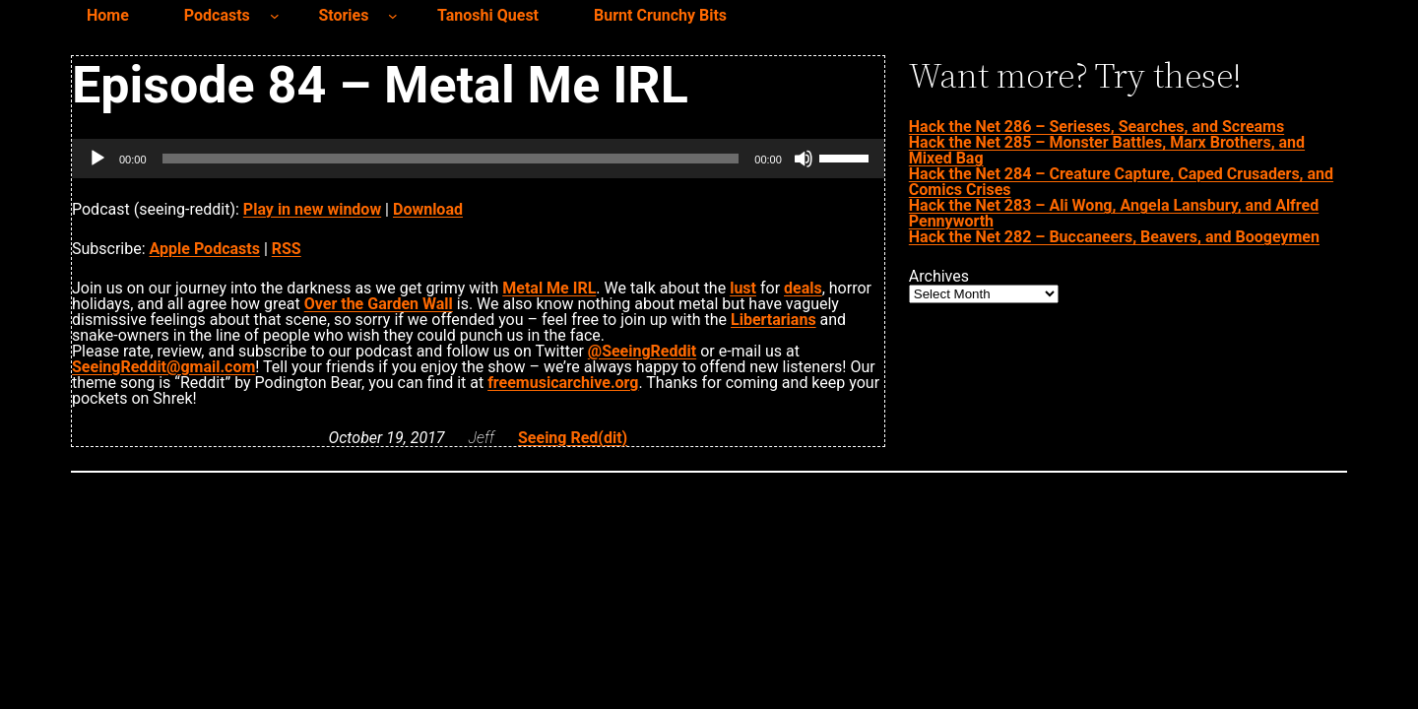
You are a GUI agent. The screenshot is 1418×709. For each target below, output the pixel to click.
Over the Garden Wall (378, 303)
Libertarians (773, 319)
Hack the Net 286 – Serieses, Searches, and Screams (1096, 126)
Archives (939, 277)
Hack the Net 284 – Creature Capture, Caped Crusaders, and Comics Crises (1121, 181)
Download (428, 209)
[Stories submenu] (393, 16)
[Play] (97, 158)
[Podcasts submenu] (275, 16)
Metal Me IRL (549, 288)
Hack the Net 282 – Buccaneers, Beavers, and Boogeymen (1114, 236)
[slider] (451, 158)
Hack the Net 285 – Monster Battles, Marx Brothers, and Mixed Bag (1107, 150)
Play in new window (312, 209)
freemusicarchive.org (562, 382)
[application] (478, 158)
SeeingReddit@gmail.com (163, 366)
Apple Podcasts (205, 248)
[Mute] (803, 158)
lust (743, 288)
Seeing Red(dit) (572, 437)
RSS (286, 248)
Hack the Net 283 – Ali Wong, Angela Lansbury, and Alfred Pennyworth (1114, 213)
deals (803, 288)
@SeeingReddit (642, 351)
